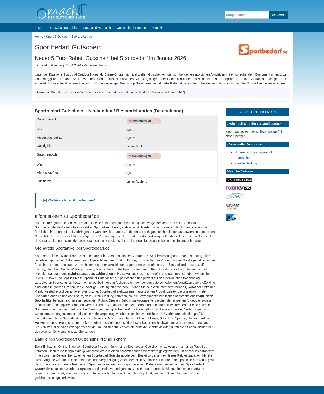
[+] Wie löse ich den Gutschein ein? (69, 158)
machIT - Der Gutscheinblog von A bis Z (70, 385)
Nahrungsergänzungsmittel (253, 110)
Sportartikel (242, 115)
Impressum (264, 385)
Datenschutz (284, 385)
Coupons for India (128, 365)
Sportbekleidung (246, 121)
